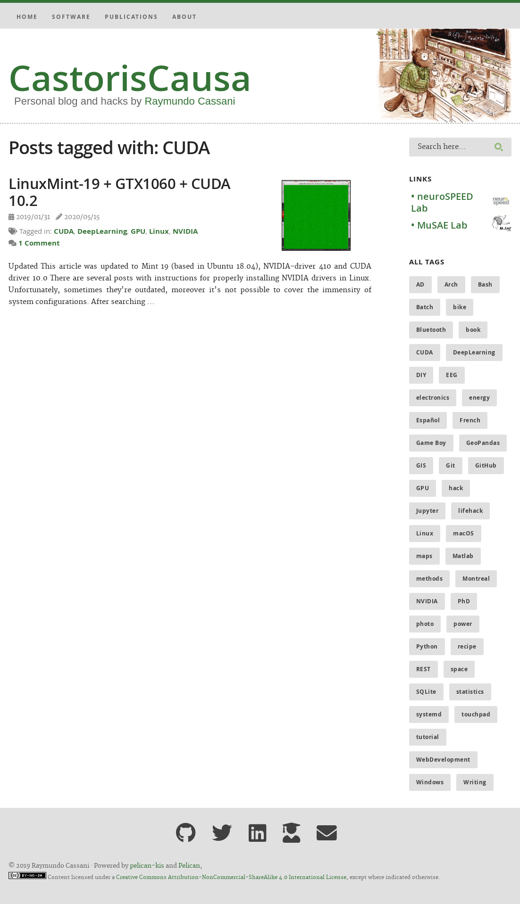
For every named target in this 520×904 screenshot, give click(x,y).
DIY (421, 375)
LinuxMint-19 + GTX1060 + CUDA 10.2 (119, 191)
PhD (464, 601)
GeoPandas (483, 443)
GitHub (486, 465)
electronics (433, 398)
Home (27, 17)
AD (420, 284)
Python (427, 646)
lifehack (470, 511)
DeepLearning (102, 231)
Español (428, 420)
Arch (451, 284)
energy (479, 398)
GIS (421, 465)
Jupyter (427, 511)
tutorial (427, 737)
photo (425, 624)
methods (429, 579)
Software (71, 17)
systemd (429, 714)
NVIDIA (185, 231)
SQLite (426, 692)
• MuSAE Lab (439, 225)
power (462, 624)
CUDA (64, 231)
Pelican (189, 866)
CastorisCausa (130, 78)
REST (423, 669)
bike (459, 307)
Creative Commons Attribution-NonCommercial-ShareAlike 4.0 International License (231, 877)
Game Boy (431, 443)
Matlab (463, 556)
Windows (430, 782)
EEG (452, 375)
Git (450, 465)
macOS (463, 533)
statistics (470, 692)
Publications (131, 17)
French (470, 420)
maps (424, 556)
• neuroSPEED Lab (442, 202)
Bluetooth (431, 330)
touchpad (475, 714)
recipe (467, 646)
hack (456, 488)
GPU (138, 231)
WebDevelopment (443, 760)
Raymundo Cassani (189, 101)
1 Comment (39, 243)
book (473, 330)
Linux (159, 231)
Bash (485, 284)
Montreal (476, 579)
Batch (425, 307)
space (459, 669)
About (184, 17)
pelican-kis (147, 866)
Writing (474, 782)
